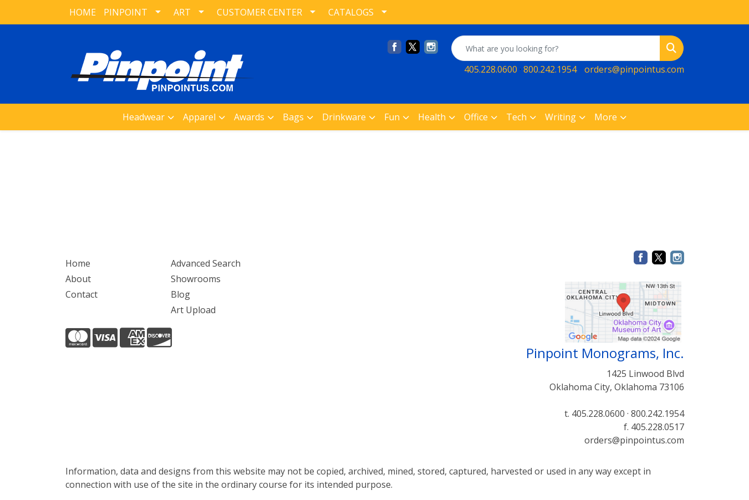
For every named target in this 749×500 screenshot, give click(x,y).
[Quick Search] (555, 48)
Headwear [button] (144, 117)
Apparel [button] (199, 117)
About (78, 279)
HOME (82, 12)
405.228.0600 (490, 69)
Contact (81, 294)
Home (77, 263)
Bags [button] (293, 117)
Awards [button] (249, 117)
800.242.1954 (550, 69)
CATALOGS (351, 12)
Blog (180, 294)
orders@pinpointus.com (634, 69)
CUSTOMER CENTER (259, 12)
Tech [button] (516, 117)
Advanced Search (206, 263)
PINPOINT (125, 12)
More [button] (605, 117)
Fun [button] (392, 117)
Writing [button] (560, 117)
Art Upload (193, 310)
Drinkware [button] (344, 117)
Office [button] (476, 117)
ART (182, 12)
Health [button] (432, 117)
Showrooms (196, 279)
